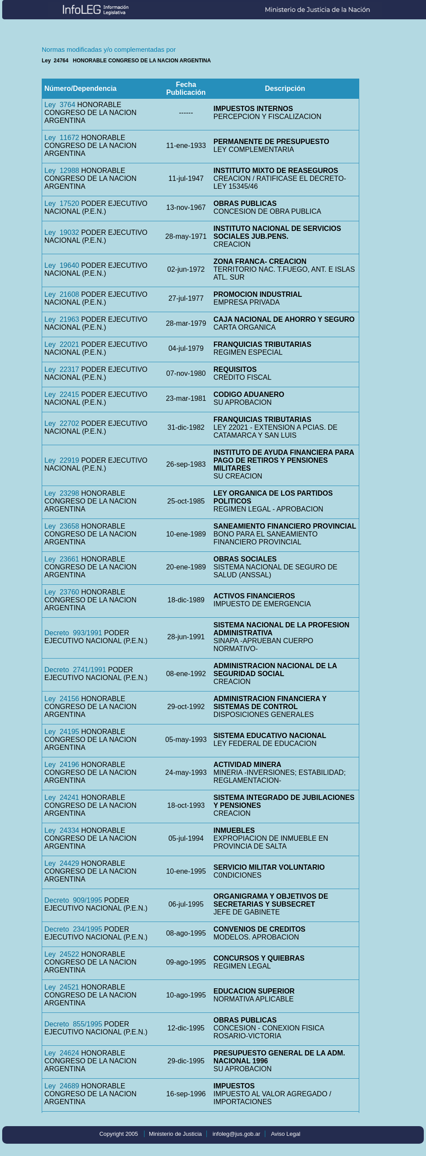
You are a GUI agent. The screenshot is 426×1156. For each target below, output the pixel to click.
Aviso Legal (285, 1134)
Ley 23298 (61, 493)
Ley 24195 (61, 731)
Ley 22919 (61, 460)
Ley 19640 (61, 265)
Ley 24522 (61, 954)
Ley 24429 (61, 863)
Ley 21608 (61, 294)
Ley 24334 (61, 830)
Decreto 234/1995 (73, 929)
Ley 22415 (61, 394)
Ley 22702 (61, 423)
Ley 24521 (61, 987)
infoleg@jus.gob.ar (236, 1134)
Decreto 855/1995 (73, 1024)
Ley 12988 (61, 170)
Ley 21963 (61, 319)
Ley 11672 (61, 137)
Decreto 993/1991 (73, 633)
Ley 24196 (61, 764)
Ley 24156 (61, 698)
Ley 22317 (61, 369)
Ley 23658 (61, 526)
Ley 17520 (61, 203)
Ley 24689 (61, 1086)
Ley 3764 (59, 104)
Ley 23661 (61, 559)
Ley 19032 (61, 232)
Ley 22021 (61, 344)
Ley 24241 (61, 797)
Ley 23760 (61, 592)
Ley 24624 (61, 1053)
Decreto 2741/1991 (75, 669)
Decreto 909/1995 (73, 900)
